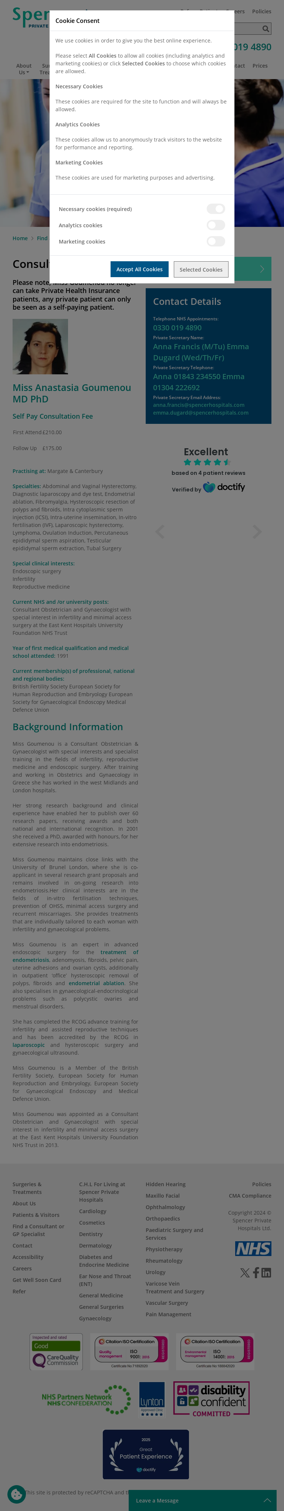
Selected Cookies (201, 269)
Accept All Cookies (139, 269)
